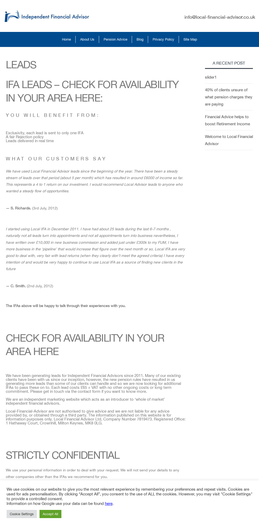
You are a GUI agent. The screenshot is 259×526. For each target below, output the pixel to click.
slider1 (211, 77)
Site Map (190, 39)
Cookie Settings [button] (22, 514)
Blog (139, 39)
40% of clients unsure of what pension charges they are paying (228, 97)
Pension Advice (115, 39)
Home (66, 39)
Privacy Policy (163, 39)
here (109, 503)
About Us (87, 39)
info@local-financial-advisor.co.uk (219, 17)
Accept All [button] (50, 514)
